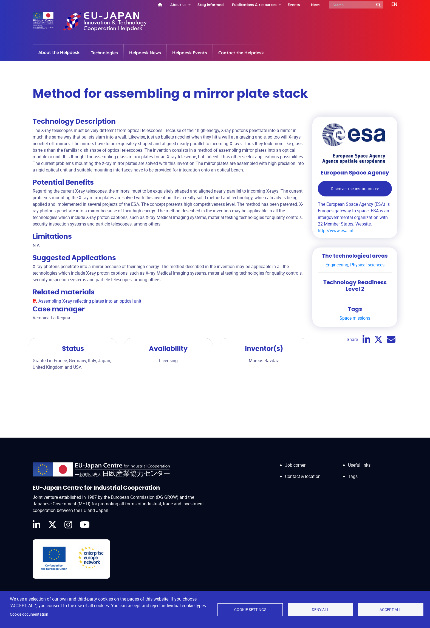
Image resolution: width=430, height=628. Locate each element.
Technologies (104, 52)
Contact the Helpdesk (241, 52)
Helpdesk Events (189, 52)
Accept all (390, 609)
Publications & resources (254, 4)
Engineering (337, 265)
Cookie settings (250, 609)
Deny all (320, 609)
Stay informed (210, 4)
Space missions (355, 318)
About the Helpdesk (59, 52)
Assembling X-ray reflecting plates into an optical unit (89, 301)
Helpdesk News (145, 52)
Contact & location (303, 476)
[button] (390, 4)
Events (294, 4)
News (316, 4)
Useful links (359, 465)
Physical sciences (367, 265)
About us (178, 4)
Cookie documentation (29, 614)
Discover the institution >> (355, 188)
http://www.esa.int (335, 230)
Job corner (295, 465)
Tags (353, 476)
